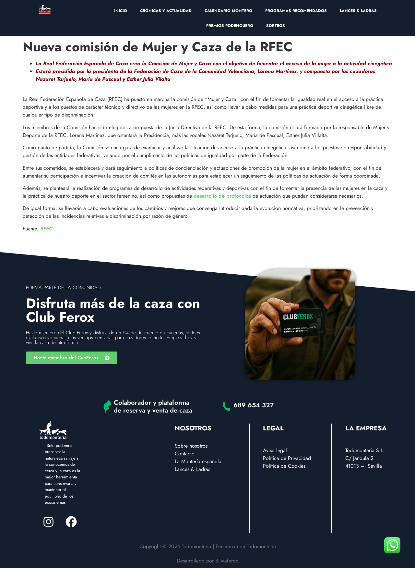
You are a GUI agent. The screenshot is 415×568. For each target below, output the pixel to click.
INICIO (120, 11)
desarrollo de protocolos (222, 196)
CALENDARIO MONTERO (228, 11)
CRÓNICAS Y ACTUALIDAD (166, 11)
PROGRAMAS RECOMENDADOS (296, 11)
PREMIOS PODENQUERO (229, 26)
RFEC (46, 228)
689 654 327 (253, 405)
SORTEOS (275, 26)
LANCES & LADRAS (358, 11)
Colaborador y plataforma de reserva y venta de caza (153, 406)
